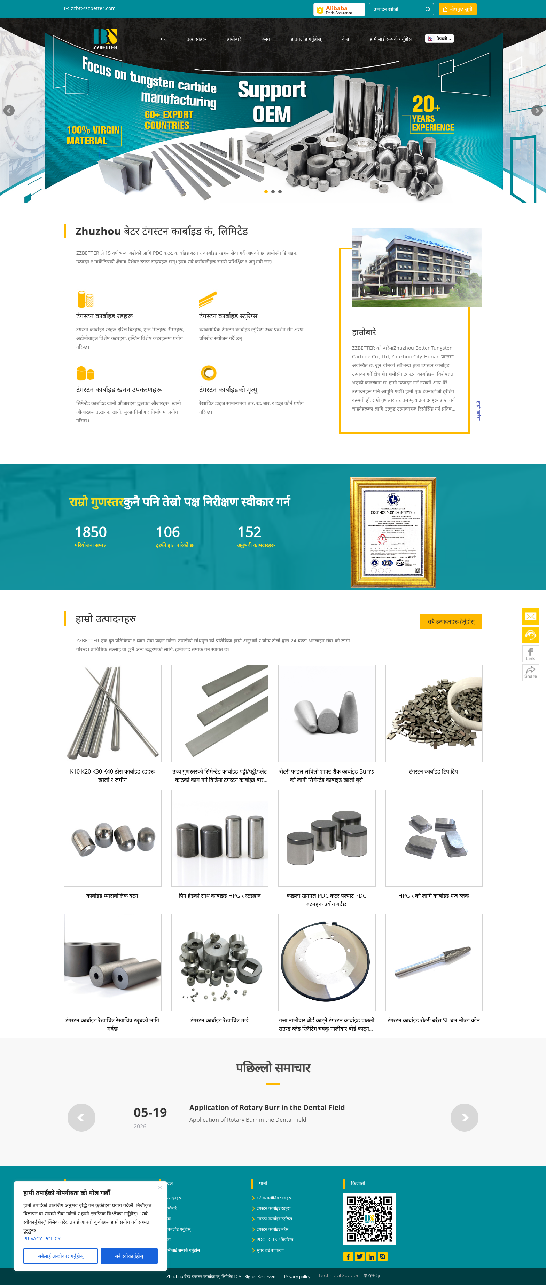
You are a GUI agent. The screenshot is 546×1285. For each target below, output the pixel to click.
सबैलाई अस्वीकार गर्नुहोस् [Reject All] (60, 1256)
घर (163, 38)
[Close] (160, 1187)
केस (345, 38)
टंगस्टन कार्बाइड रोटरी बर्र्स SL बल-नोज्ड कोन (434, 1020)
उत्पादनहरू (196, 38)
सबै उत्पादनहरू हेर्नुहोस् (451, 621)
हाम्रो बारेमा (478, 411)
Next (537, 110)
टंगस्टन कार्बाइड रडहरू (104, 315)
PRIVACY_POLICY (42, 1238)
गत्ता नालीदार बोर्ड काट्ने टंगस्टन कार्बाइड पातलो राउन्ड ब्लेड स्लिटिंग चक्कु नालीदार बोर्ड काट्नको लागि (327, 1028)
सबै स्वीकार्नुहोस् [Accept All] (129, 1256)
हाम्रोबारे (234, 38)
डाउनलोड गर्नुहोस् (306, 38)
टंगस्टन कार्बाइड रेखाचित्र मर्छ (219, 1020)
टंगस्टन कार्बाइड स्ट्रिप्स (228, 315)
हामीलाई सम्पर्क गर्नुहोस (391, 38)
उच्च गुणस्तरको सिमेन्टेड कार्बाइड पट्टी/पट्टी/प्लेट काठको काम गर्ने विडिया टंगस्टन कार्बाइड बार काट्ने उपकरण (219, 780)
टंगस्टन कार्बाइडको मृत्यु (228, 389)
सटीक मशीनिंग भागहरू (274, 1198)
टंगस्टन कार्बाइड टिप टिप (433, 771)
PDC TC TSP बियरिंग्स (275, 1240)
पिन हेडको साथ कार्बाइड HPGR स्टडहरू (219, 895)
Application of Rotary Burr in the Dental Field (267, 1107)
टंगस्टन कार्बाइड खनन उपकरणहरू (119, 389)
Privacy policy (297, 1276)
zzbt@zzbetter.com (93, 8)
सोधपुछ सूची (461, 9)
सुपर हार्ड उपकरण (270, 1250)
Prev (9, 110)
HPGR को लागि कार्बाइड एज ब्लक (433, 895)
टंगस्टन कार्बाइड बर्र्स (272, 1229)
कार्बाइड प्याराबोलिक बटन (112, 895)
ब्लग (266, 38)
